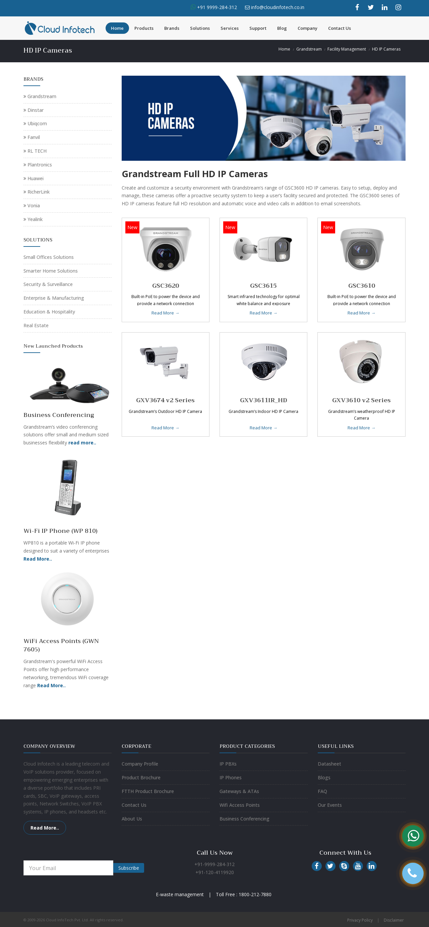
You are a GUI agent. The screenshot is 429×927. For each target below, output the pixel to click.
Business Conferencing (244, 818)
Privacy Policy (360, 920)
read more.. (82, 442)
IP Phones (231, 777)
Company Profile (140, 764)
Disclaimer (394, 920)
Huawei (35, 178)
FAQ (322, 791)
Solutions (200, 28)
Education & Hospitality (49, 311)
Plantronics (39, 164)
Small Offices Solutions (48, 257)
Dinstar (35, 110)
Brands (171, 28)
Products (144, 28)
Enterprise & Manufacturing (53, 298)
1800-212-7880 (255, 894)
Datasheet (329, 764)
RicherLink (38, 192)
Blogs (324, 777)
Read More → (165, 313)
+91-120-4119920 (214, 872)
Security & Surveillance (48, 284)
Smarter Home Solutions (50, 271)
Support (257, 28)
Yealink (35, 219)
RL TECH (37, 151)
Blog (282, 28)
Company (307, 28)
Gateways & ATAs (239, 791)
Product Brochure (141, 777)
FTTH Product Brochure (148, 791)
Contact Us (339, 28)
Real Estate (36, 325)
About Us (132, 818)
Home (117, 28)
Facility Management (346, 49)
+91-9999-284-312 (214, 864)
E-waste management (180, 894)
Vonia (33, 205)
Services (230, 28)
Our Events (330, 805)
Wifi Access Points (240, 805)
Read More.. (37, 559)
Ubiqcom (37, 123)
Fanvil (33, 137)
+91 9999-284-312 (216, 7)
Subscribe (128, 868)
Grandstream (309, 49)
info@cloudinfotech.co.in (277, 7)
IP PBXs (228, 764)
